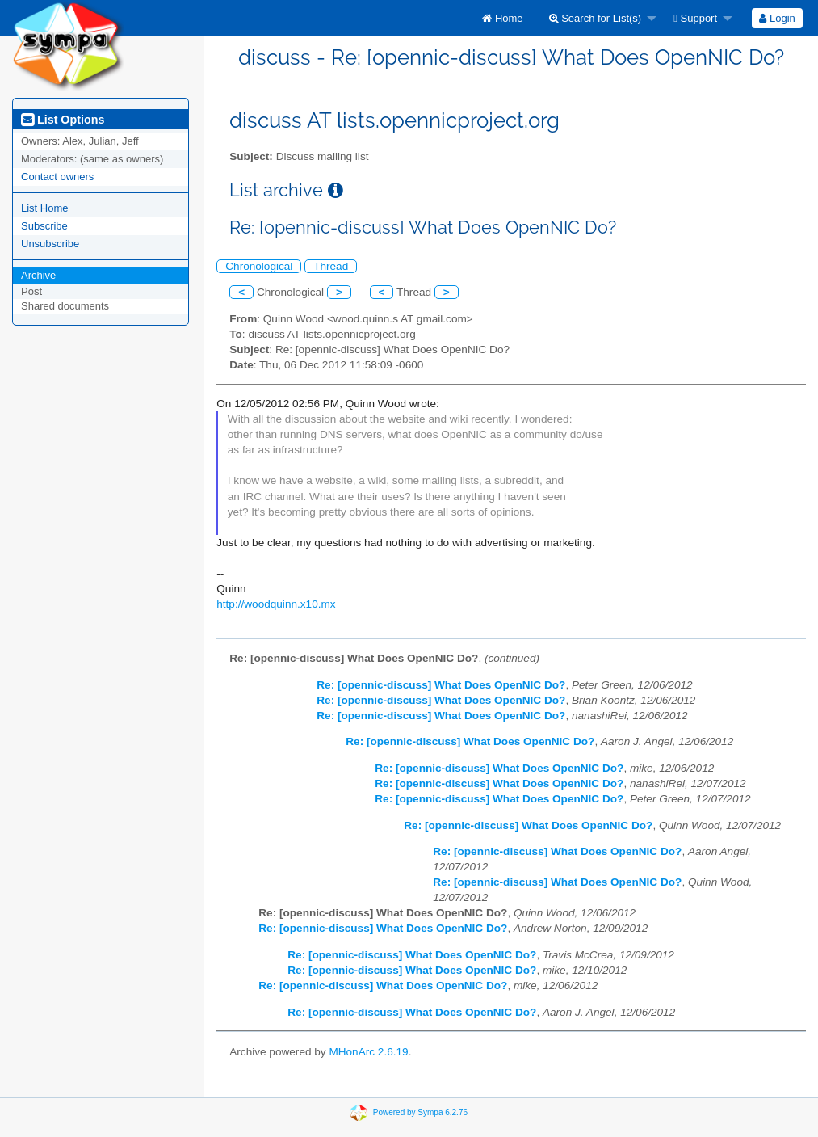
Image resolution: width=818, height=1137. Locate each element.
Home (502, 18)
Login (777, 18)
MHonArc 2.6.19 (368, 1052)
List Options (62, 119)
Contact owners (57, 177)
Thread (330, 266)
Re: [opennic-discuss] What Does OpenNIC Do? (441, 685)
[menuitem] (502, 18)
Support (695, 18)
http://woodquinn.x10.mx (275, 604)
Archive (38, 275)
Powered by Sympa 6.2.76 (420, 1112)
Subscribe (44, 226)
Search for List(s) (595, 18)
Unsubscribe (50, 244)
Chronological (258, 266)
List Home (45, 208)
